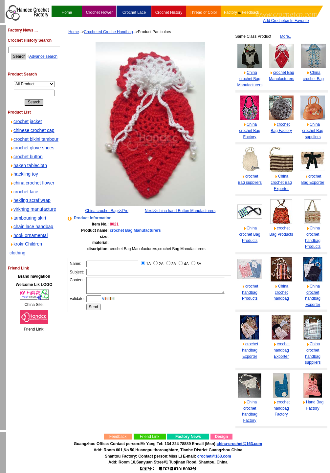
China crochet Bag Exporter (281, 182)
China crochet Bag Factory (249, 130)
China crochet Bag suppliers (312, 130)
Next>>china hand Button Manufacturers (179, 210)
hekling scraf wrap (29, 235)
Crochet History (168, 12)
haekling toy (23, 200)
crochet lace (23, 226)
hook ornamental (28, 287)
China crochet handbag (281, 292)
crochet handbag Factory (282, 408)
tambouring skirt (27, 261)
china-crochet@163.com (239, 443)
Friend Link (149, 436)
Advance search (38, 56)
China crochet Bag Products (249, 234)
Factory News (188, 436)
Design (221, 436)
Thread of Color (203, 12)
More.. (286, 36)
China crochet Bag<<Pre (98, 210)
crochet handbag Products (250, 292)
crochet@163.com (214, 456)
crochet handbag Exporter (250, 350)
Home (66, 12)
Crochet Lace (133, 12)
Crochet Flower (99, 12)
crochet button (25, 182)
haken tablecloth (28, 191)
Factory (230, 12)
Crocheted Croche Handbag (98, 32)
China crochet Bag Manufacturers (250, 78)
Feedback (250, 12)
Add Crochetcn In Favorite (285, 20)
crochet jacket (25, 121)
